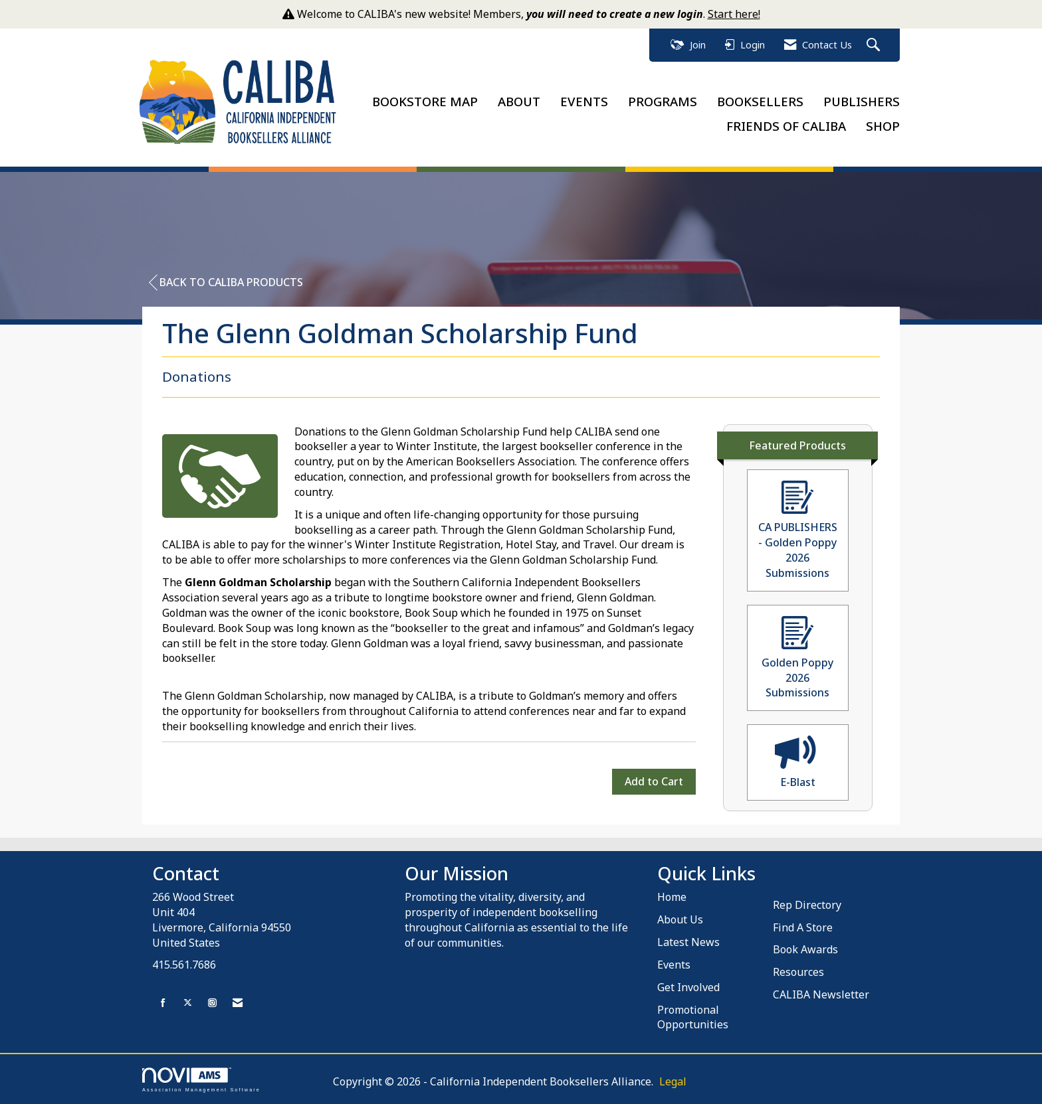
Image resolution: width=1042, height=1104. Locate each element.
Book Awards (805, 949)
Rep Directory (807, 905)
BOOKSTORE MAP (425, 101)
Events (673, 964)
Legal (672, 1081)
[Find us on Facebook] (163, 1002)
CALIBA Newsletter (821, 994)
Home (671, 897)
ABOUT (519, 101)
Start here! (734, 14)
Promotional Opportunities (692, 1017)
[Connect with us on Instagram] (212, 1002)
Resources (798, 972)
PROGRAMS (662, 101)
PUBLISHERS (861, 101)
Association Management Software (201, 1079)
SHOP (883, 126)
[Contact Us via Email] (237, 1002)
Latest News (688, 942)
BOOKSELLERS (760, 101)
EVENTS (584, 101)
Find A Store (803, 927)
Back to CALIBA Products (226, 282)
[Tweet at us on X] (188, 1002)
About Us (680, 919)
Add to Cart (654, 781)
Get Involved (688, 987)
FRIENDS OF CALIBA (786, 126)
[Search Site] (875, 45)
